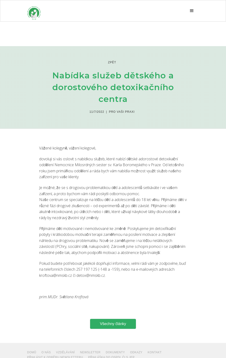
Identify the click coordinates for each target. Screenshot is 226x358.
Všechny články (113, 324)
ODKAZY (136, 352)
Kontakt (155, 352)
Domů (31, 352)
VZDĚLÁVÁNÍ (65, 352)
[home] (34, 11)
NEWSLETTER (90, 352)
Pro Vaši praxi (122, 111)
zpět (112, 62)
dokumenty (115, 352)
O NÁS (46, 352)
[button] (192, 11)
